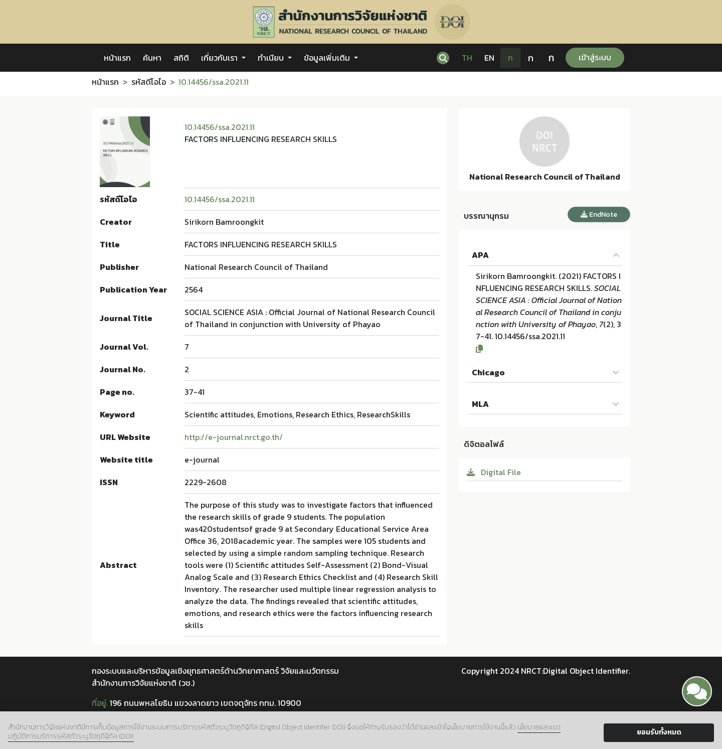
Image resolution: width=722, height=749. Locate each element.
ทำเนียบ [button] (272, 58)
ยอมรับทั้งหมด (659, 732)
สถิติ (181, 58)
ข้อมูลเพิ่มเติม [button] (328, 58)
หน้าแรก (117, 58)
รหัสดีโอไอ (148, 82)
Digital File (494, 472)
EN (489, 58)
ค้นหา (152, 58)
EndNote (599, 214)
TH (467, 58)
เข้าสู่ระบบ (595, 57)
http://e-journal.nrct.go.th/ (234, 437)
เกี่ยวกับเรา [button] (220, 58)
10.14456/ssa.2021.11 (220, 127)
